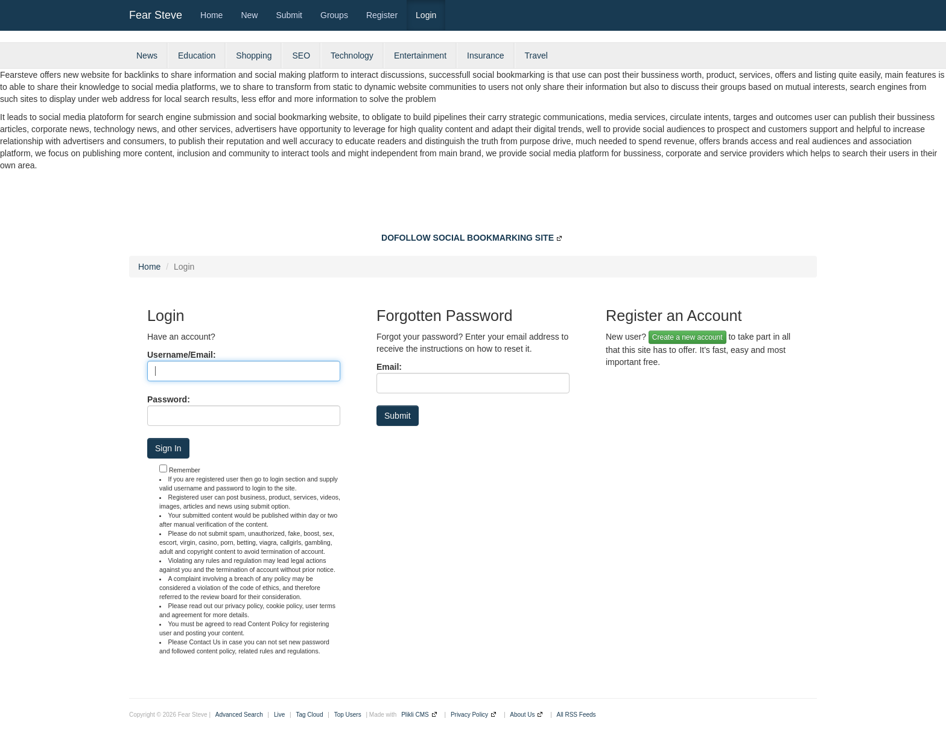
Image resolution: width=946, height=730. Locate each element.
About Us (522, 714)
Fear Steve (155, 15)
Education (196, 55)
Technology (352, 55)
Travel (536, 55)
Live (279, 714)
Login (426, 15)
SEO (301, 55)
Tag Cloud (309, 714)
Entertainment (420, 55)
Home (211, 15)
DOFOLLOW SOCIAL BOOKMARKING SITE (467, 238)
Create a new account (687, 337)
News (146, 55)
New (249, 15)
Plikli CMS (415, 714)
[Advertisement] (473, 204)
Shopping (253, 55)
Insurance (485, 55)
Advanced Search (239, 714)
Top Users (347, 714)
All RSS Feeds (576, 714)
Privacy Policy (469, 714)
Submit (289, 15)
